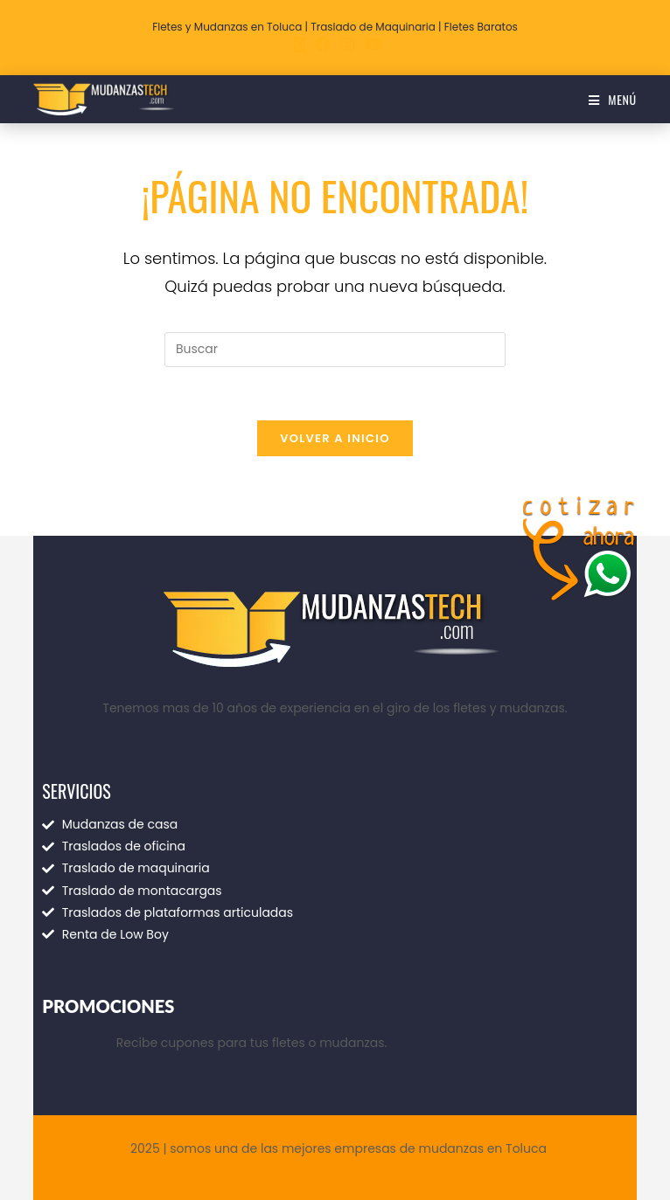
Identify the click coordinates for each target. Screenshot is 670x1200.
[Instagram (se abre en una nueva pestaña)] (347, 44)
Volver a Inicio (335, 438)
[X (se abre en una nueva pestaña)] (300, 44)
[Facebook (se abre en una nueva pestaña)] (323, 44)
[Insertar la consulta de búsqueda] (335, 349)
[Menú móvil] (613, 99)
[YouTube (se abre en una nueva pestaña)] (370, 44)
